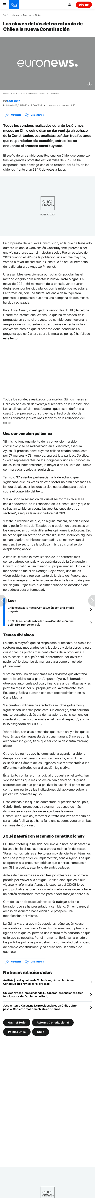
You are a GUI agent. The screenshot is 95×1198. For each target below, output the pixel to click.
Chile (38, 15)
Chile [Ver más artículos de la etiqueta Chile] (40, 1031)
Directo (84, 4)
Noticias (14, 15)
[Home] (4, 15)
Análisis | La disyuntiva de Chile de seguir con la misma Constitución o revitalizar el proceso (38, 981)
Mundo (27, 15)
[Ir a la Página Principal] (14, 4)
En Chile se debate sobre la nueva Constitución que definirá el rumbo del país (40, 622)
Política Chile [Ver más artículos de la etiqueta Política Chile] (17, 1031)
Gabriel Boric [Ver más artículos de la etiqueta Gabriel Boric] (16, 1022)
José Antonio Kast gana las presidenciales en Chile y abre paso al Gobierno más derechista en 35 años (40, 1007)
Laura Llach (13, 100)
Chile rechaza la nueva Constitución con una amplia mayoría (41, 609)
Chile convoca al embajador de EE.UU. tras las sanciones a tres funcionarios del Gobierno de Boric (43, 994)
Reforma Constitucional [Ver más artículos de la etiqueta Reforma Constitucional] (53, 1022)
